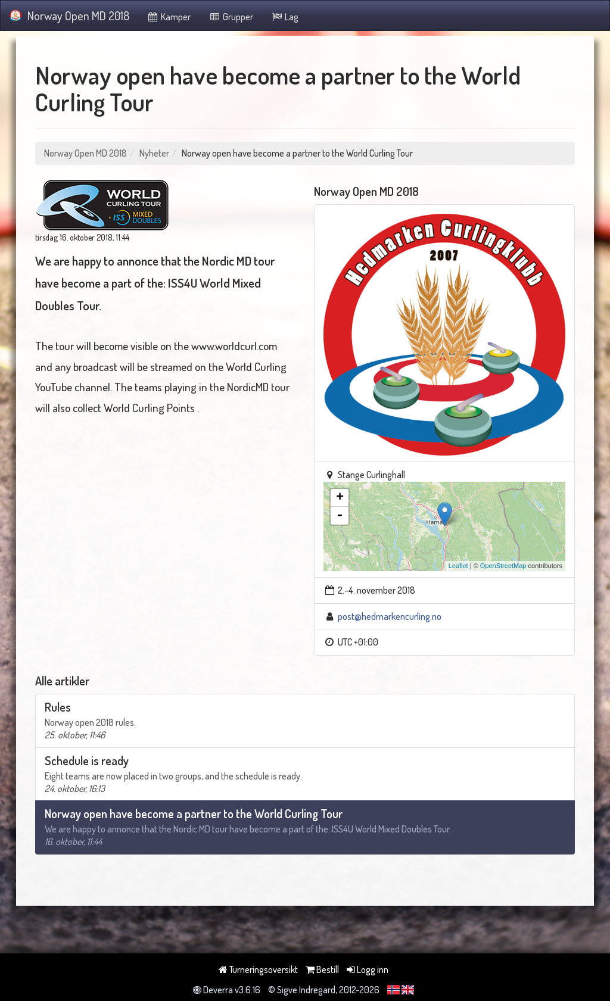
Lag (285, 17)
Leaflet (458, 565)
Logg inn (367, 969)
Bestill (322, 969)
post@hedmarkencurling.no (389, 616)
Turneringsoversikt (258, 969)
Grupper (230, 17)
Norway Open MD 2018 (69, 15)
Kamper (169, 17)
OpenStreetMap (503, 565)
